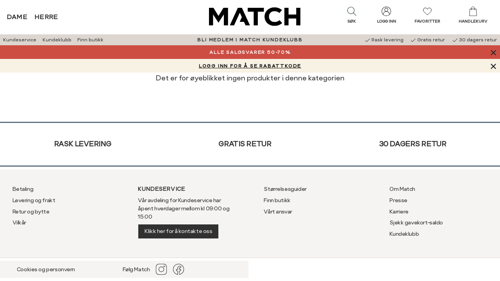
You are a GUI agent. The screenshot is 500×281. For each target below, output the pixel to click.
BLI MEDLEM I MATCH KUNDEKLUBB (249, 40)
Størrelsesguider (285, 188)
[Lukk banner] (493, 52)
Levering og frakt (33, 200)
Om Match (402, 188)
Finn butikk (90, 40)
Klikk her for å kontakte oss (178, 231)
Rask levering (82, 143)
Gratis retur (244, 143)
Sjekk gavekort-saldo (416, 222)
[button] (352, 16)
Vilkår (19, 222)
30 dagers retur (412, 143)
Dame (17, 17)
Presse (398, 200)
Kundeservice (19, 40)
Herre (46, 17)
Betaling (23, 188)
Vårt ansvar (278, 211)
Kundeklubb (57, 40)
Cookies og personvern (46, 269)
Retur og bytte (31, 211)
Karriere (399, 211)
